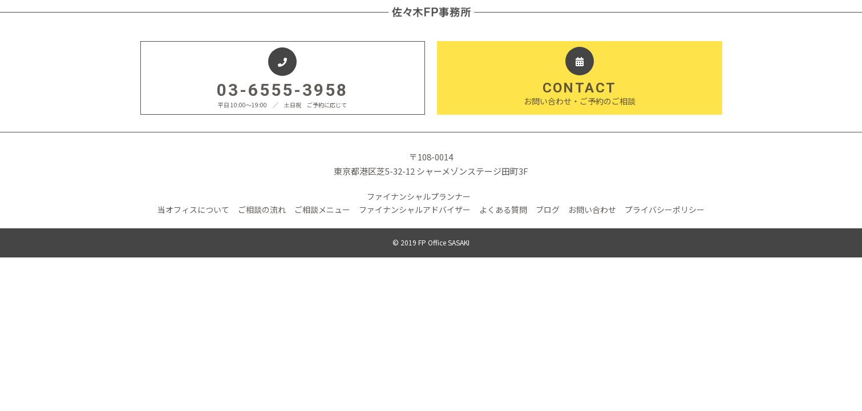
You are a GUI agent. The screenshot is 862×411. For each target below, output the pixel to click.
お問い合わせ (592, 209)
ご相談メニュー (322, 209)
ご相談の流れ (262, 209)
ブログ (548, 209)
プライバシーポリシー (665, 209)
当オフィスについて (193, 209)
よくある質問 (503, 209)
